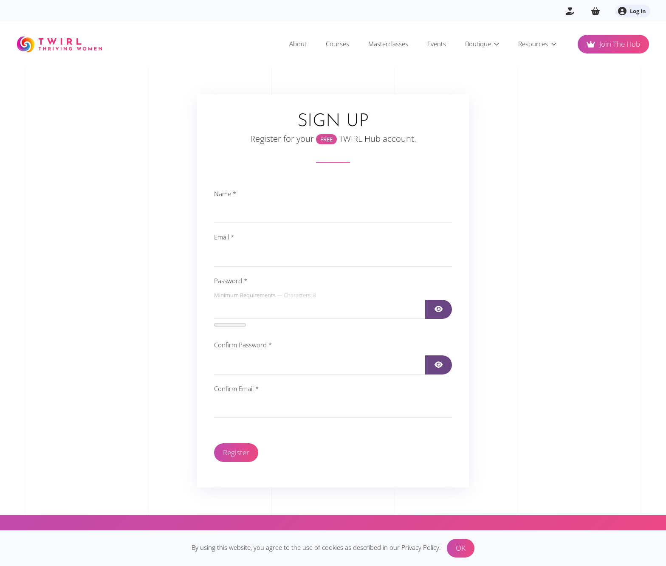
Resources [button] (537, 43)
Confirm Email (236, 388)
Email (224, 237)
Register (236, 452)
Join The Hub (613, 44)
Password (230, 280)
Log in (632, 11)
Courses (337, 43)
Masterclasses (388, 43)
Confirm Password (243, 345)
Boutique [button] (482, 43)
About (298, 43)
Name (225, 193)
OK (461, 548)
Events (436, 43)
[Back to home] (59, 44)
